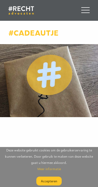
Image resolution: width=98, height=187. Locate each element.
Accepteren (49, 181)
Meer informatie (49, 168)
